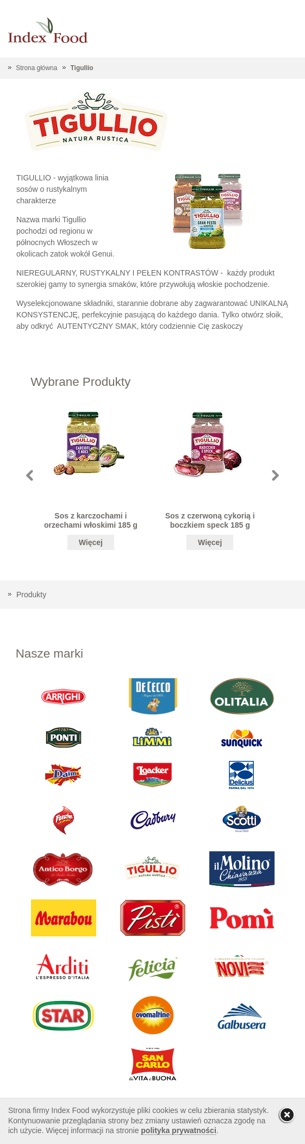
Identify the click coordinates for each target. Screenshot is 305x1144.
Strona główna (36, 68)
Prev (29, 475)
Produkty (31, 594)
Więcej (91, 542)
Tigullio (82, 68)
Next (275, 475)
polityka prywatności (178, 1130)
